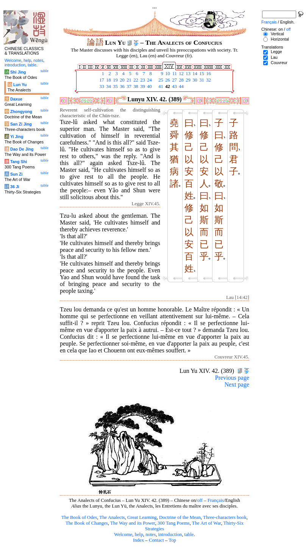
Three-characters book (225, 517)
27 (174, 80)
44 (181, 86)
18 (108, 80)
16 (208, 73)
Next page (237, 384)
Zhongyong (21, 111)
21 (128, 80)
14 (194, 73)
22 (135, 80)
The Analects (112, 517)
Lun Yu (20, 84)
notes (150, 534)
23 (142, 80)
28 (181, 80)
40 (149, 86)
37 (128, 86)
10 (167, 73)
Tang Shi (18, 161)
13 (187, 73)
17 (101, 80)
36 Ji (14, 186)
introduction (170, 534)
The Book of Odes (79, 517)
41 (160, 86)
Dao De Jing (22, 149)
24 (149, 80)
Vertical (277, 33)
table (189, 534)
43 (174, 86)
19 (115, 80)
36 (122, 86)
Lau (274, 57)
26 (167, 80)
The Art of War (206, 523)
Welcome (123, 534)
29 (187, 80)
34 (108, 86)
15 (201, 73)
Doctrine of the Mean (180, 517)
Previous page (232, 377)
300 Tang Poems (174, 523)
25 (160, 80)
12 (181, 73)
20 (122, 80)
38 (135, 86)
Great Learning (142, 517)
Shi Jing (18, 72)
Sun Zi (16, 174)
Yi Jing (16, 136)
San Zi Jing (21, 124)
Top (172, 540)
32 (208, 80)
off (200, 500)
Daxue (16, 99)
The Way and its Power (132, 523)
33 (101, 86)
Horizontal (280, 39)
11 (174, 73)
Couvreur (279, 62)
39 (142, 86)
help (139, 534)
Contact (156, 540)
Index (138, 540)
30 (194, 80)
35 (115, 86)
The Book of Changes (87, 523)
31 (201, 80)
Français (216, 500)
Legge (276, 51)
